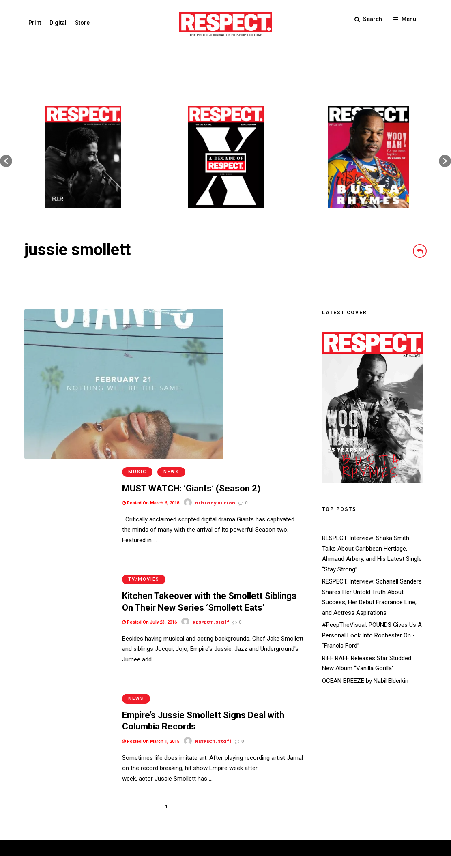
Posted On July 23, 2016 (149, 455)
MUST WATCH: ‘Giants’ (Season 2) (191, 331)
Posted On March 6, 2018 (150, 345)
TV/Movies (143, 412)
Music (137, 314)
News (171, 314)
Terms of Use (42, 799)
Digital (53, 22)
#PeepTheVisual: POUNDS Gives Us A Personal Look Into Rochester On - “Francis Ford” (372, 635)
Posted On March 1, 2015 (150, 565)
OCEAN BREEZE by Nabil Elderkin (365, 680)
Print (30, 22)
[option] (83, 157)
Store (78, 22)
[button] (6, 161)
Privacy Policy (85, 799)
